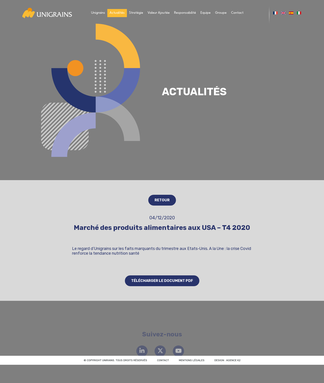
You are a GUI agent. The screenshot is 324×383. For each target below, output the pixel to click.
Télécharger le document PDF (162, 281)
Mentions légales (192, 360)
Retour (162, 200)
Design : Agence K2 (227, 360)
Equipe (205, 13)
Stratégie (136, 13)
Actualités (117, 13)
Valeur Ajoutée (159, 13)
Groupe (221, 13)
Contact (237, 13)
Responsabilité (185, 13)
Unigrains (98, 13)
